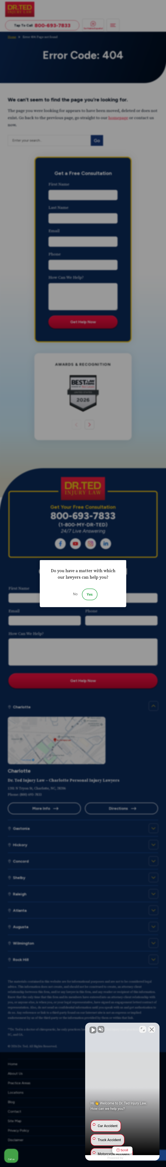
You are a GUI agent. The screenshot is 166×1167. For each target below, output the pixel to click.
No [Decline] (75, 594)
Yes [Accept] (90, 594)
